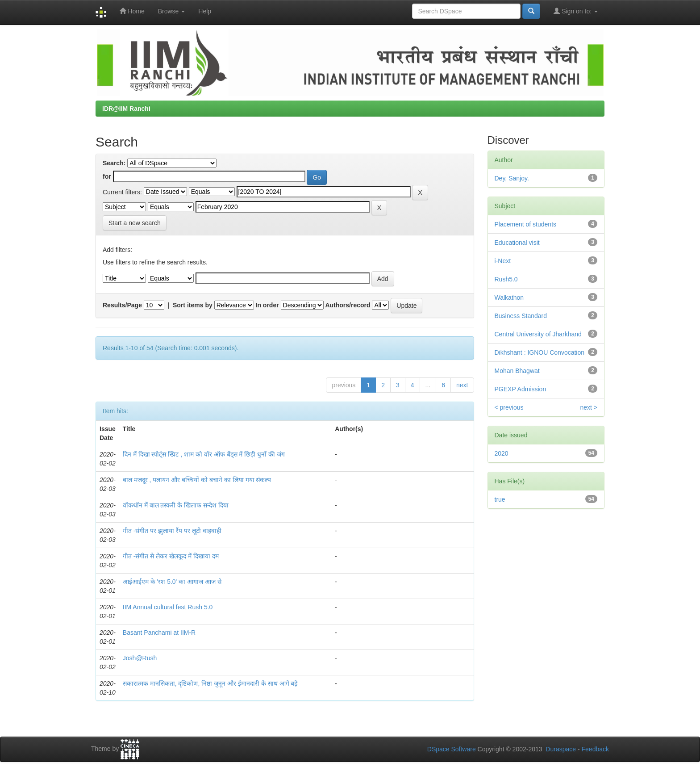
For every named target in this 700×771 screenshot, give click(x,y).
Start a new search (134, 222)
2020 (501, 453)
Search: (114, 163)
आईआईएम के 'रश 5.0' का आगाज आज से (172, 581)
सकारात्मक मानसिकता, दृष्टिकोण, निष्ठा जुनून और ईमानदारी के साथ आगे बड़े (210, 683)
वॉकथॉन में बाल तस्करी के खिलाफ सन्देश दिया (176, 505)
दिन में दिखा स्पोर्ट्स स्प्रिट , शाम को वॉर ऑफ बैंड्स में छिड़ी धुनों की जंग (204, 454)
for (107, 176)
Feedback (595, 749)
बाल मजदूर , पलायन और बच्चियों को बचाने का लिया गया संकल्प (197, 479)
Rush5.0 (506, 279)
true (500, 499)
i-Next (503, 260)
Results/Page (122, 305)
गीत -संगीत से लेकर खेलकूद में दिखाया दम (171, 556)
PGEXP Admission (520, 389)
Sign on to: (576, 11)
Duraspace (561, 749)
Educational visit (517, 242)
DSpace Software (451, 749)
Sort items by (192, 305)
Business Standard (521, 315)
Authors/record (347, 305)
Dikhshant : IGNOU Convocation (540, 352)
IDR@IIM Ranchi (126, 108)
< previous (509, 407)
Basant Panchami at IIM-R (159, 632)
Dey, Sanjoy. (512, 178)
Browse (171, 11)
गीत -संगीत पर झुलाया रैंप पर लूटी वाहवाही (172, 530)
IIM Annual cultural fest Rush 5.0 (168, 607)
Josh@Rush (140, 658)
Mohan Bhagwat (517, 370)
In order (267, 305)
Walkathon (509, 297)
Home (132, 11)
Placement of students (526, 224)
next (462, 385)
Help (204, 11)
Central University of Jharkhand (538, 334)
